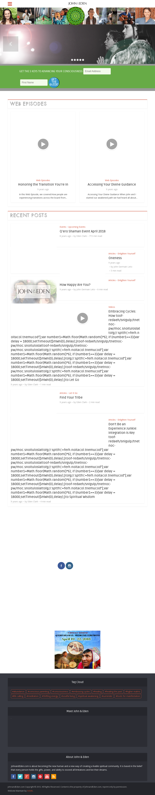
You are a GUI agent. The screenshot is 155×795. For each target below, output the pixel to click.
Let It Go (73, 393)
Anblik (30, 790)
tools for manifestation (128, 696)
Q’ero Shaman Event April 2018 (83, 231)
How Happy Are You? (75, 285)
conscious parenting (39, 691)
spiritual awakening (88, 696)
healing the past (114, 691)
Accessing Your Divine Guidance (112, 184)
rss (53, 776)
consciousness (61, 691)
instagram (69, 565)
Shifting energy (50, 696)
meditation (33, 696)
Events (63, 226)
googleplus (26, 776)
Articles (112, 253)
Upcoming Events (76, 226)
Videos (111, 306)
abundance (19, 691)
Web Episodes (43, 180)
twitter (20, 776)
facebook (61, 565)
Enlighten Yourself (126, 253)
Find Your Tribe (71, 397)
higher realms (133, 691)
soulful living (69, 696)
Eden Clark (81, 236)
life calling (18, 696)
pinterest (40, 776)
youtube (47, 776)
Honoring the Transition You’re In (43, 184)
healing (98, 691)
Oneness (115, 258)
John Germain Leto (123, 266)
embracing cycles (81, 691)
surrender (107, 696)
